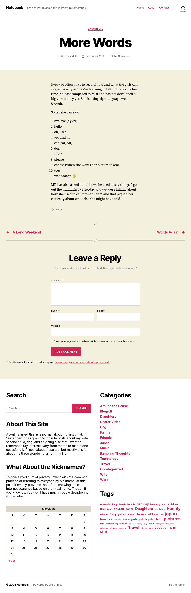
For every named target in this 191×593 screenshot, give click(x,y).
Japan (104, 443)
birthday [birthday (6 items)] (143, 504)
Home (140, 7)
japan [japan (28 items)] (171, 513)
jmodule (72, 56)
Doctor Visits (110, 421)
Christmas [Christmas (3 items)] (106, 508)
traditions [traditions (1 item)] (122, 528)
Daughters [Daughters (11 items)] (144, 508)
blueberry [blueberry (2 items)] (155, 504)
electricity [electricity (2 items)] (160, 509)
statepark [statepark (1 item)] (160, 524)
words (58, 209)
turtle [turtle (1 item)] (151, 528)
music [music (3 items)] (117, 519)
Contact (164, 7)
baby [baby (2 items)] (114, 504)
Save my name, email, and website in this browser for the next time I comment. (94, 341)
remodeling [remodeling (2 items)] (112, 523)
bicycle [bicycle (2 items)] (131, 504)
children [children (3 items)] (173, 504)
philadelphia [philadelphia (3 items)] (146, 519)
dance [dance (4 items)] (129, 508)
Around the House (114, 406)
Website (55, 325)
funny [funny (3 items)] (113, 514)
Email (101, 310)
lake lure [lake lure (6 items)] (106, 519)
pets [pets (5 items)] (134, 519)
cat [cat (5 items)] (164, 503)
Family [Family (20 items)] (173, 508)
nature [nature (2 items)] (126, 519)
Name (55, 310)
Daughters (95, 28)
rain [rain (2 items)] (102, 523)
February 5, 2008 (95, 56)
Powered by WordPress (47, 584)
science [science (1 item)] (132, 524)
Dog (103, 427)
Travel (105, 464)
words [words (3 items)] (103, 531)
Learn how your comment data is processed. (82, 361)
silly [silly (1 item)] (145, 524)
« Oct (11, 560)
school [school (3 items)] (123, 523)
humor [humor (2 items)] (130, 514)
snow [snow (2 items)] (151, 523)
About (151, 7)
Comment (57, 280)
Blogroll (106, 411)
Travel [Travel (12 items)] (133, 527)
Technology (109, 458)
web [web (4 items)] (173, 527)
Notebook (14, 7)
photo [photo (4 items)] (158, 519)
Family (105, 432)
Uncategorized (111, 469)
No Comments (122, 56)
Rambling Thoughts (115, 453)
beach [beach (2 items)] (122, 504)
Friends (106, 437)
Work (104, 479)
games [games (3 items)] (122, 514)
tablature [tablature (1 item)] (113, 528)
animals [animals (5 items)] (105, 503)
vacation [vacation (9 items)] (162, 527)
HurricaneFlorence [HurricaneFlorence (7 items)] (149, 514)
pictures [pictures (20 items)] (172, 518)
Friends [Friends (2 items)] (104, 514)
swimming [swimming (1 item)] (104, 528)
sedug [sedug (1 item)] (139, 524)
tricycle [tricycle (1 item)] (144, 528)
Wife (103, 474)
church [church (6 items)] (119, 508)
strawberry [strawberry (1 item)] (169, 524)
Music (104, 448)
